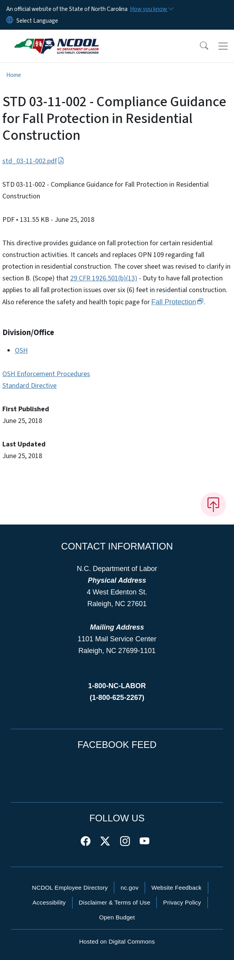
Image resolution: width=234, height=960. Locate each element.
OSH (21, 350)
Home (13, 75)
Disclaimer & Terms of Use (115, 902)
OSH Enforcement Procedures (46, 374)
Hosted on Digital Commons (117, 941)
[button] (199, 46)
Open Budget (117, 917)
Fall (177, 302)
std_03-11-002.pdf (33, 161)
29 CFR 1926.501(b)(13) (103, 278)
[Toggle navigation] (223, 46)
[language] (37, 21)
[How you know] (151, 9)
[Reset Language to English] (9, 21)
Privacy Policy (182, 902)
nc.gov (129, 887)
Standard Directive (29, 386)
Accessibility (49, 902)
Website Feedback (176, 887)
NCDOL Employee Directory (70, 887)
